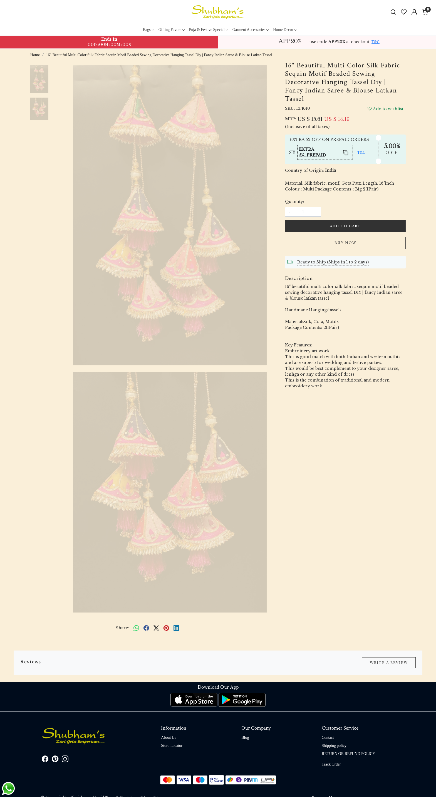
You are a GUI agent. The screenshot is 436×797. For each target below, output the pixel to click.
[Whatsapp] (136, 628)
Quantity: (294, 201)
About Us (168, 737)
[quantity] (303, 212)
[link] (393, 12)
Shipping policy (334, 746)
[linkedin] (176, 628)
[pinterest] (166, 628)
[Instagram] (65, 760)
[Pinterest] (55, 760)
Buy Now (345, 243)
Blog (245, 737)
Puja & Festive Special (208, 30)
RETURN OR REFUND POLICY (348, 754)
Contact (328, 737)
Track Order (331, 764)
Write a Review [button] (389, 663)
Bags (148, 30)
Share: (122, 627)
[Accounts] (414, 12)
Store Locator (171, 746)
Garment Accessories (250, 30)
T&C (375, 42)
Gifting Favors (171, 30)
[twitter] (156, 628)
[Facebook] (45, 760)
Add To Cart (345, 226)
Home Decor (284, 30)
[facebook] (146, 628)
